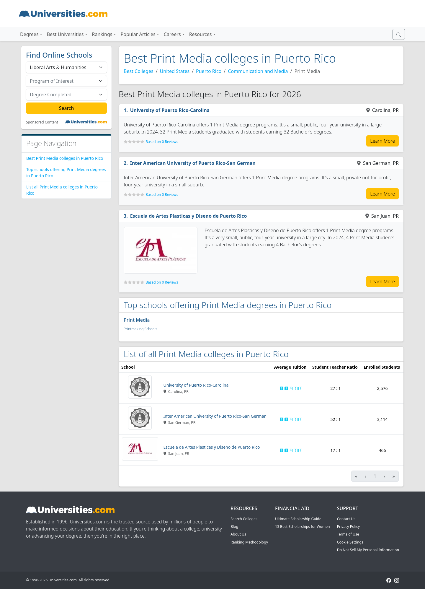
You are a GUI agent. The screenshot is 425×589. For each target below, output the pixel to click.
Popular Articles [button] (138, 34)
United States (175, 71)
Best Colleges (138, 71)
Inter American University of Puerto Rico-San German (193, 163)
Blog (234, 526)
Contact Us (346, 518)
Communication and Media (258, 71)
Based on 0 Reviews (162, 141)
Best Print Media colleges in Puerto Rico (64, 158)
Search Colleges (244, 518)
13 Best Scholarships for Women (302, 526)
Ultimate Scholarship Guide (298, 518)
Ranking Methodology (249, 542)
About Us (238, 534)
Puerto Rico (208, 71)
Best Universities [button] (65, 34)
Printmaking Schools (140, 328)
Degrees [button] (29, 34)
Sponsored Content (42, 122)
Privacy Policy (348, 526)
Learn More (382, 141)
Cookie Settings (350, 542)
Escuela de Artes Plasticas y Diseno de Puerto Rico (188, 216)
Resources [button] (200, 34)
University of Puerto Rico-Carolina (170, 110)
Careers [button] (172, 34)
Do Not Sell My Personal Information (368, 549)
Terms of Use (348, 534)
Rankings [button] (102, 34)
